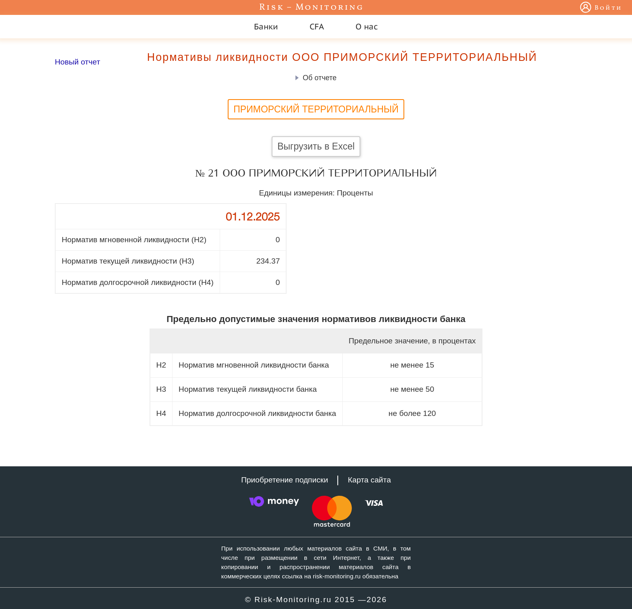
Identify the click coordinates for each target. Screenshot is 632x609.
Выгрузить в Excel (316, 146)
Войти (608, 8)
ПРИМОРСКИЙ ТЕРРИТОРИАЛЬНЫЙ (315, 109)
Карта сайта (369, 480)
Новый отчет (77, 62)
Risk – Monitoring (311, 7)
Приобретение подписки (284, 480)
